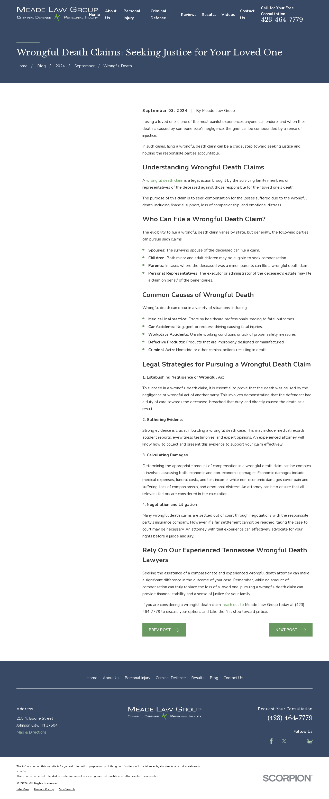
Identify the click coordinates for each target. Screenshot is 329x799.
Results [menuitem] (209, 14)
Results (197, 677)
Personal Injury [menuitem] (132, 14)
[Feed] (297, 741)
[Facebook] (271, 741)
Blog (214, 677)
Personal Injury (137, 677)
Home (91, 677)
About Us (111, 677)
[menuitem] (22, 789)
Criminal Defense (171, 677)
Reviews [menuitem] (189, 14)
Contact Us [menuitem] (247, 14)
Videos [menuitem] (228, 14)
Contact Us (233, 677)
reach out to (233, 604)
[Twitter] (284, 741)
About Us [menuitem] (111, 14)
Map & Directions (31, 732)
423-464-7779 (282, 19)
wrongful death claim (164, 180)
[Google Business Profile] (310, 741)
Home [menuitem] (94, 14)
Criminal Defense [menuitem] (159, 14)
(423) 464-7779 (290, 718)
